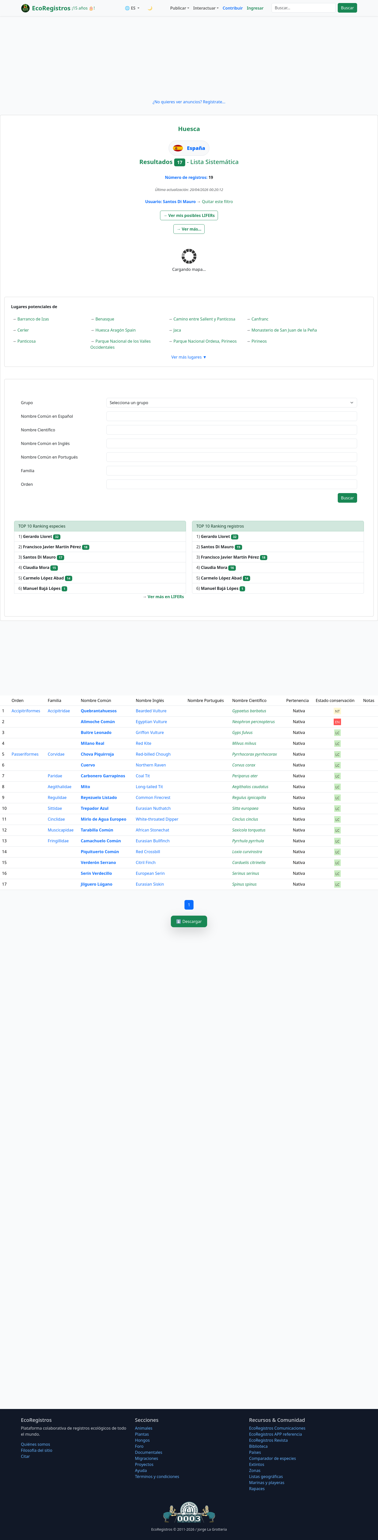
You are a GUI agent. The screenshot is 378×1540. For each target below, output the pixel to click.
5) (45, 578)
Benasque (104, 319)
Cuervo (88, 765)
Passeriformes (25, 754)
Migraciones (146, 1458)
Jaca (177, 330)
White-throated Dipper (157, 819)
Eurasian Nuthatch (153, 808)
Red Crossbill (148, 851)
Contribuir (233, 8)
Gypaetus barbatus (249, 711)
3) (41, 557)
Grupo (27, 402)
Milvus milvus (244, 743)
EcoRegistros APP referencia (275, 1434)
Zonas (254, 1470)
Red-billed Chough (153, 754)
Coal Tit (143, 776)
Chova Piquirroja (97, 754)
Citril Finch (146, 862)
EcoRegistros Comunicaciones (277, 1428)
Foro (139, 1446)
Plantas (142, 1434)
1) (39, 536)
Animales (143, 1428)
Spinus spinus (244, 884)
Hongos (142, 1440)
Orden (27, 484)
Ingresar (255, 8)
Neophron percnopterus (253, 721)
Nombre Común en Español (47, 416)
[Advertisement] (189, 57)
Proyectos (144, 1464)
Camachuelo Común (101, 841)
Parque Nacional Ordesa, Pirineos (205, 341)
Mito (85, 786)
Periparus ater (245, 776)
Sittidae (55, 808)
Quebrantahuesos (99, 711)
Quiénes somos (35, 1444)
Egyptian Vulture (151, 721)
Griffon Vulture (150, 732)
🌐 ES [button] (130, 8)
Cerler (23, 330)
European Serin (150, 873)
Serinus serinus (245, 873)
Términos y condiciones (157, 1476)
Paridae (55, 776)
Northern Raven (151, 765)
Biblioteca (258, 1446)
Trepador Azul (94, 808)
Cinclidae (56, 819)
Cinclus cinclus (245, 819)
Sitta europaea (245, 808)
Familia (27, 470)
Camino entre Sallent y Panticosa (204, 319)
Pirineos (259, 341)
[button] (189, 215)
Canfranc (259, 319)
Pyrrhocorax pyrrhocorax (254, 754)
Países (255, 1452)
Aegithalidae (59, 786)
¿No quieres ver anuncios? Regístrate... (189, 102)
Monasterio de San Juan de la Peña (284, 330)
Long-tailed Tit (149, 786)
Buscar (347, 8)
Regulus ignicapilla (249, 797)
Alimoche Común (98, 721)
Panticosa (26, 341)
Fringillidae (58, 841)
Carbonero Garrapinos (103, 776)
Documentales (148, 1452)
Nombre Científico (38, 430)
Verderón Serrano (98, 862)
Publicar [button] (178, 8)
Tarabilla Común (97, 830)
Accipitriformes (26, 711)
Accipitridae (59, 711)
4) (38, 567)
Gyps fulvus (242, 732)
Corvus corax (243, 765)
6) (42, 588)
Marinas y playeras (266, 1482)
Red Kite (144, 743)
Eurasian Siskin (150, 884)
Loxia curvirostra (247, 851)
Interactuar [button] (204, 8)
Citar (25, 1456)
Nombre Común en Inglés (45, 443)
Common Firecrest (153, 797)
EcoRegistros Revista (268, 1440)
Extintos (256, 1464)
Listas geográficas (266, 1476)
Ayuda (141, 1470)
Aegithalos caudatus (250, 786)
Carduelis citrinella (249, 862)
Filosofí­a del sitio (36, 1450)
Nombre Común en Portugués (49, 457)
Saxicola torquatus (249, 830)
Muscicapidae (60, 830)
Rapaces (257, 1488)
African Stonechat (152, 830)
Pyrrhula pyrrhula (248, 841)
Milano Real (92, 743)
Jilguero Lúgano (96, 884)
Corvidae (56, 754)
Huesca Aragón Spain (115, 330)
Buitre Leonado (96, 732)
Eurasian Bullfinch (153, 841)
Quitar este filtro (217, 201)
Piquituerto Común (100, 851)
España (196, 148)
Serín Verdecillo (96, 873)
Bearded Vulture (151, 711)
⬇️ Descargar (189, 921)
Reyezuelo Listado (99, 797)
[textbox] (231, 416)
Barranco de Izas (33, 319)
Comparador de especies (272, 1458)
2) (53, 547)
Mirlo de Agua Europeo (103, 819)
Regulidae (57, 797)
